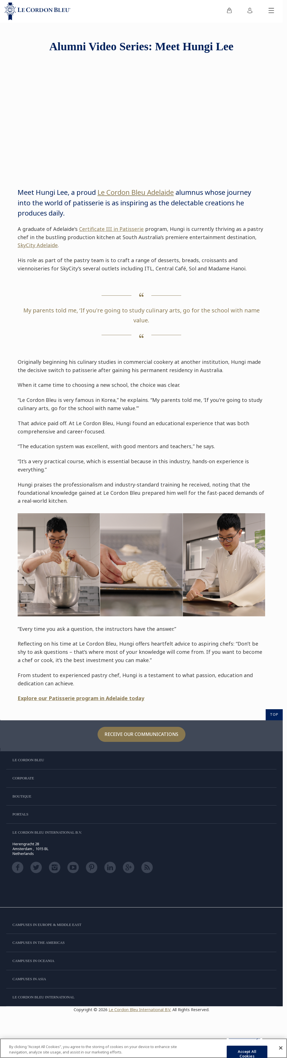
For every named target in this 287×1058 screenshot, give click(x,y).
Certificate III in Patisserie (111, 229)
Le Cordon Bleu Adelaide (136, 192)
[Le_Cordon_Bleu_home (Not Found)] (37, 11)
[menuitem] (229, 11)
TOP (274, 714)
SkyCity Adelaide (38, 245)
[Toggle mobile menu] (271, 11)
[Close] (280, 1048)
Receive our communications (141, 734)
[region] (143, 1048)
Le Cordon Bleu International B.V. (140, 1009)
